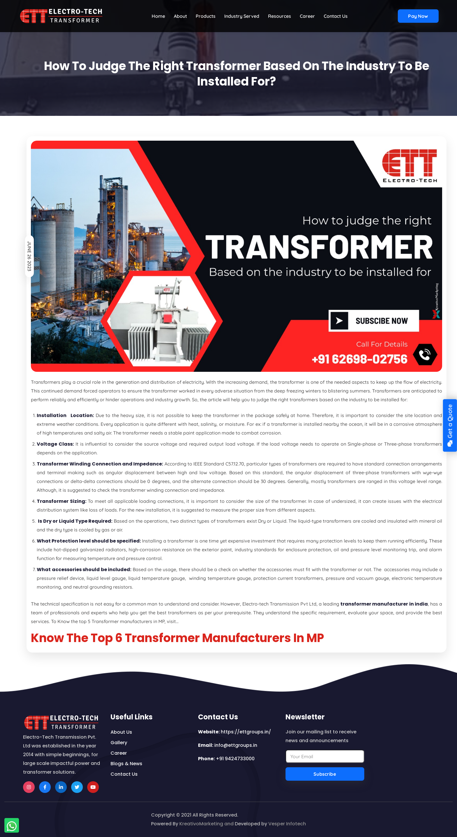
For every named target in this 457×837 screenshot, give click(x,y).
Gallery (119, 742)
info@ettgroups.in (235, 745)
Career (307, 16)
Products (206, 16)
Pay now (418, 16)
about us (121, 732)
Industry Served (241, 16)
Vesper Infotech (287, 823)
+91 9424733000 (235, 758)
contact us (336, 16)
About (180, 16)
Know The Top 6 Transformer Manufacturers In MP (177, 638)
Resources (279, 16)
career (119, 753)
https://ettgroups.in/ (246, 731)
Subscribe (325, 774)
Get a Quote (449, 425)
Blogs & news (126, 763)
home (158, 16)
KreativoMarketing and (206, 823)
